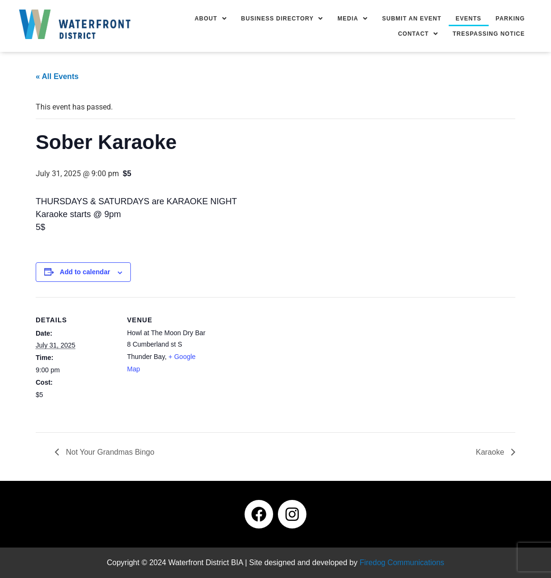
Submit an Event (412, 18)
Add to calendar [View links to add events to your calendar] (85, 272)
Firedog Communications (402, 562)
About (211, 18)
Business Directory (282, 18)
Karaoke (491, 452)
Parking (510, 18)
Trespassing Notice (489, 33)
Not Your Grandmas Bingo (109, 452)
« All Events (57, 76)
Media (352, 18)
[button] (210, 18)
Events (469, 18)
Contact (418, 33)
